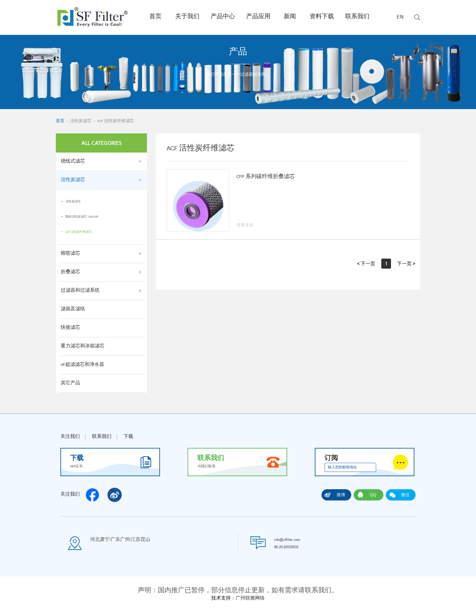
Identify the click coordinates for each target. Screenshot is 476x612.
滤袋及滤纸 (73, 309)
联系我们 (357, 17)
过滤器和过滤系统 (80, 291)
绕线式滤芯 (73, 161)
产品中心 (223, 17)
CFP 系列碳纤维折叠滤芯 (265, 177)
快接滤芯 (70, 328)
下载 (128, 437)
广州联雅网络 (250, 598)
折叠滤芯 (70, 272)
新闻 (290, 17)
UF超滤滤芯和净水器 (82, 365)
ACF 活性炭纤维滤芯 (115, 121)
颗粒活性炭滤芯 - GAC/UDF (82, 217)
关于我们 (187, 17)
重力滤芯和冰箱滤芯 (82, 346)
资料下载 (322, 17)
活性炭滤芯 (80, 121)
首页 (155, 17)
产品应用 (258, 17)
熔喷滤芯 (70, 253)
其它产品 (70, 383)
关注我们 (70, 437)
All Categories (101, 143)
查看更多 (244, 225)
